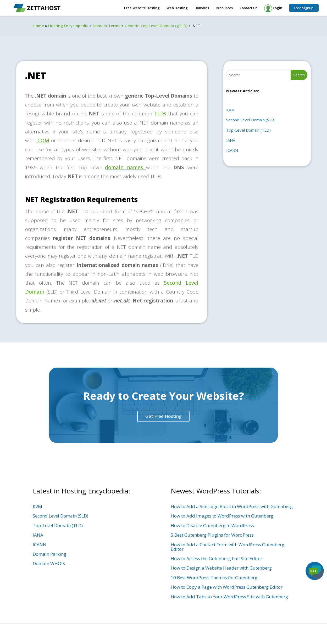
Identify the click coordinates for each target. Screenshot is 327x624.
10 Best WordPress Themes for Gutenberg (214, 578)
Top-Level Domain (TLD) (248, 130)
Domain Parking (49, 554)
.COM (42, 140)
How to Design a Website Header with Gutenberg (221, 568)
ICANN (232, 150)
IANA (230, 140)
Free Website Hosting (142, 8)
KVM (230, 110)
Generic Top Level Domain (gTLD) (156, 25)
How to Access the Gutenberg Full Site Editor (216, 558)
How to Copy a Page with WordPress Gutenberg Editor (226, 587)
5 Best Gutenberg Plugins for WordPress (212, 535)
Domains (202, 8)
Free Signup (303, 7)
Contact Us (248, 8)
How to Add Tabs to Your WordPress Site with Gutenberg (229, 597)
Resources (224, 8)
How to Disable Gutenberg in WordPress (212, 525)
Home (38, 25)
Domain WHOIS (49, 563)
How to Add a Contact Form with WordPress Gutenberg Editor (227, 547)
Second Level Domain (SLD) (250, 119)
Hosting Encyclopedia (68, 25)
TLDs (160, 113)
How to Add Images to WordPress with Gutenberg (222, 516)
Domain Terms (106, 25)
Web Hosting (177, 8)
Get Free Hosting (163, 416)
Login (273, 8)
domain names (125, 167)
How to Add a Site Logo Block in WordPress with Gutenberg (232, 506)
